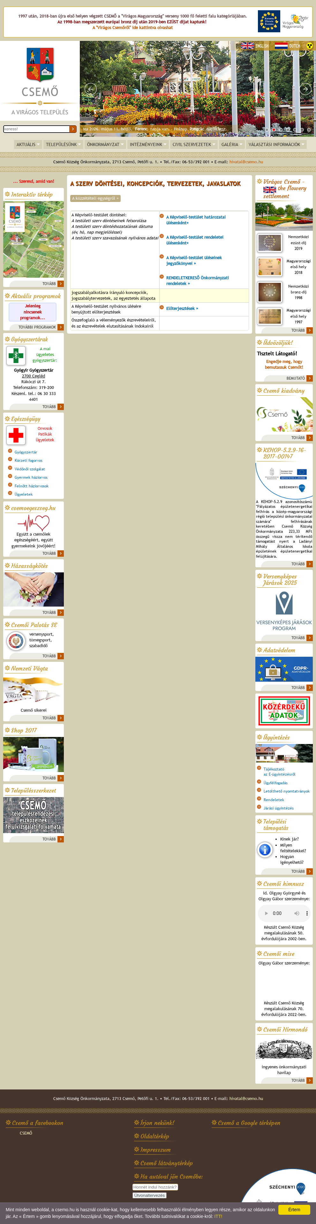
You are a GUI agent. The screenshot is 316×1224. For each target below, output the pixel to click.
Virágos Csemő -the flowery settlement (284, 189)
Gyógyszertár (26, 452)
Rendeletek (274, 800)
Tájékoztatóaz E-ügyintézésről (280, 772)
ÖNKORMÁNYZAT (103, 144)
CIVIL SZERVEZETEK (192, 144)
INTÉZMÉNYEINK (146, 144)
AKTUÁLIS (26, 144)
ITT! (218, 1216)
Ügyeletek (24, 494)
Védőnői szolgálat (30, 469)
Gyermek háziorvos (31, 477)
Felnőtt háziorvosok (32, 486)
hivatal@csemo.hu (246, 161)
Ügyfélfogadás (276, 783)
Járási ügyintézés (279, 808)
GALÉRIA (230, 144)
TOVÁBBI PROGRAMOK (37, 327)
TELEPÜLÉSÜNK (61, 144)
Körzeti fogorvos (28, 460)
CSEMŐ (26, 1133)
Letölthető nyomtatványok (287, 791)
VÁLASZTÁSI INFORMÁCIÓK (274, 144)
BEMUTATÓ (296, 378)
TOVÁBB (49, 284)
